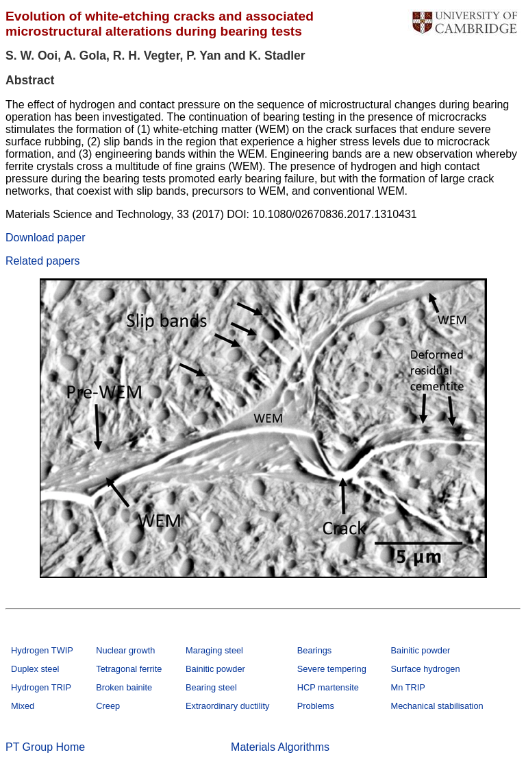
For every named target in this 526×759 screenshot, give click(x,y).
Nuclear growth (125, 650)
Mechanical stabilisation (437, 706)
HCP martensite (328, 687)
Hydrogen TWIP (42, 650)
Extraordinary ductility (227, 706)
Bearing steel (211, 687)
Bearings (314, 650)
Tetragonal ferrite (129, 669)
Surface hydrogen (425, 669)
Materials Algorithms (280, 747)
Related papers (42, 261)
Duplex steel (35, 669)
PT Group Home (45, 747)
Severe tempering (331, 669)
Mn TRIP (408, 687)
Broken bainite (124, 687)
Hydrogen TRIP (41, 687)
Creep (108, 706)
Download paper (45, 237)
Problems (315, 706)
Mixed (22, 706)
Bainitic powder (421, 650)
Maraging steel (214, 650)
